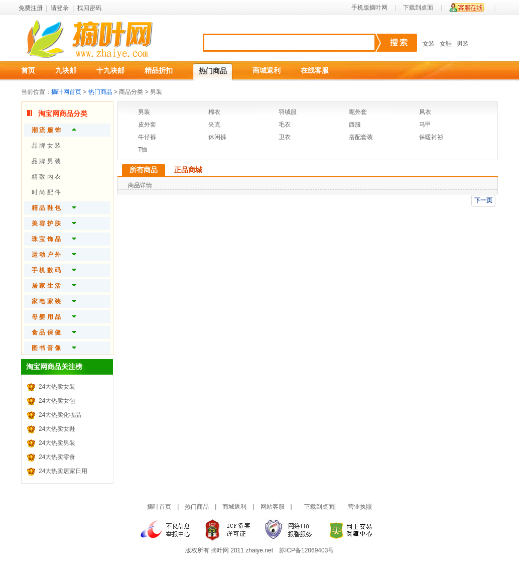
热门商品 (213, 71)
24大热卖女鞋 (57, 428)
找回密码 (89, 8)
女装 (429, 43)
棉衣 (214, 112)
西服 (355, 124)
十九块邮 (110, 70)
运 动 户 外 (46, 254)
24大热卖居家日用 (63, 471)
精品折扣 (159, 70)
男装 (463, 43)
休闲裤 (217, 137)
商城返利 (266, 70)
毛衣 (285, 124)
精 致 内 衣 (46, 176)
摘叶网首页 (66, 91)
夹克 (214, 124)
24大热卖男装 (57, 442)
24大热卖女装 (57, 386)
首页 (28, 70)
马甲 (425, 124)
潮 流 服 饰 (46, 130)
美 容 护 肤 (46, 223)
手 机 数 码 (46, 270)
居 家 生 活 (46, 285)
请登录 (60, 8)
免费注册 (31, 8)
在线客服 (315, 70)
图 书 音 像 (46, 348)
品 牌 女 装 (46, 145)
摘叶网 (220, 550)
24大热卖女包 (57, 400)
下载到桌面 (418, 7)
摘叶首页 (159, 506)
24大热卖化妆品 (60, 414)
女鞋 (446, 43)
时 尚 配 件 (46, 192)
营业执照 (360, 506)
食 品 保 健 (46, 332)
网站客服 (273, 506)
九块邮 (65, 70)
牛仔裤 (147, 137)
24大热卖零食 (57, 457)
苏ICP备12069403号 (306, 550)
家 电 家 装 (46, 301)
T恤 (143, 149)
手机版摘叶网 (369, 7)
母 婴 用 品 (46, 316)
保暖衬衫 (431, 137)
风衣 (425, 112)
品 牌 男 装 (46, 161)
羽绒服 (288, 112)
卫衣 (285, 137)
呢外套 (358, 112)
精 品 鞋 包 (46, 207)
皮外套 (147, 124)
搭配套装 (361, 137)
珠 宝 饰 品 (46, 239)
